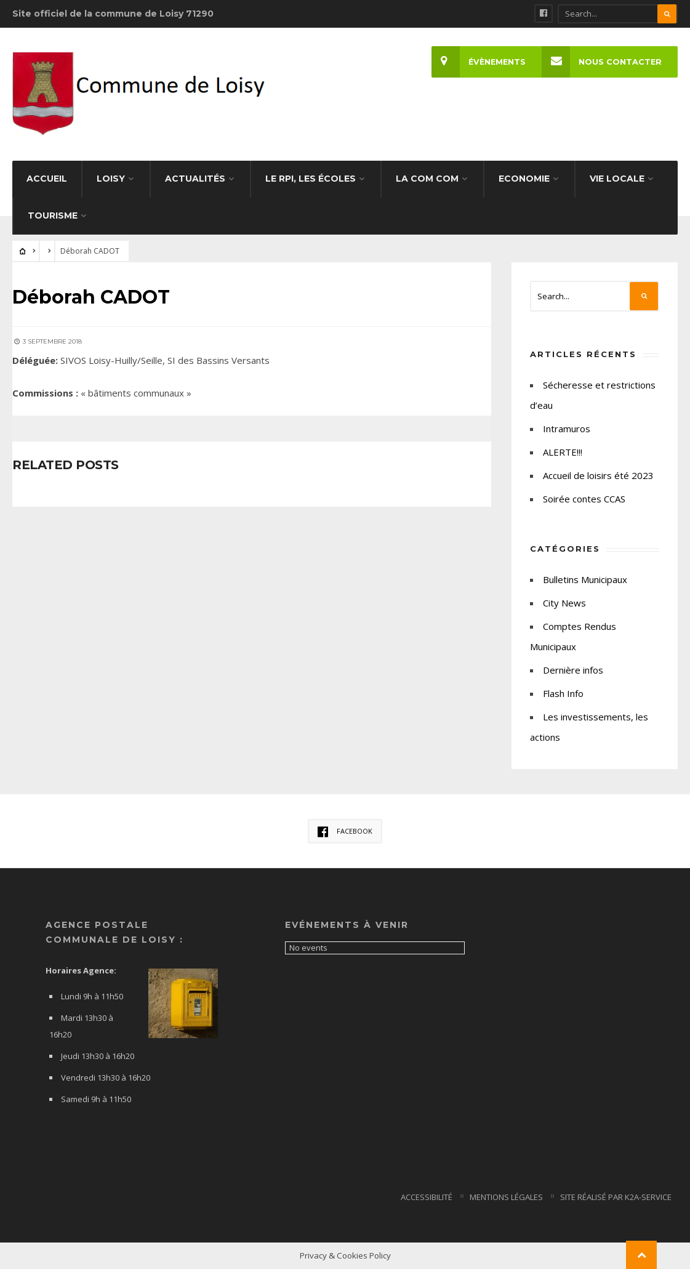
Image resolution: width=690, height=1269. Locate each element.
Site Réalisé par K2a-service (616, 1197)
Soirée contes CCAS (584, 499)
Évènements (478, 62)
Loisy (111, 178)
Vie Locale (617, 178)
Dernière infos (573, 670)
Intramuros (566, 428)
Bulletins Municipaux (585, 579)
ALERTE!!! (562, 452)
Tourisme (53, 215)
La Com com (427, 178)
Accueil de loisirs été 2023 (598, 475)
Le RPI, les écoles (310, 178)
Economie (524, 178)
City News (564, 603)
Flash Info (563, 693)
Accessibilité (426, 1197)
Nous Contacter (602, 62)
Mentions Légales (506, 1197)
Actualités (195, 178)
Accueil (46, 178)
